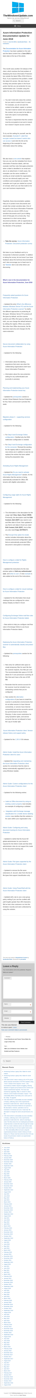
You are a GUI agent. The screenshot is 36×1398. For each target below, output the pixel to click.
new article (17, 158)
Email (5, 1011)
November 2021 (8, 1258)
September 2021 (8, 1262)
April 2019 (7, 1320)
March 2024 (7, 1202)
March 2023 (7, 1226)
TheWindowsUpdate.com (18, 15)
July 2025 (6, 1170)
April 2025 (7, 1176)
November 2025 (8, 1161)
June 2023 (7, 1220)
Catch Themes (22, 1395)
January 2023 (7, 1230)
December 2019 (8, 1304)
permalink (23, 959)
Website (6, 1018)
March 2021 (7, 1274)
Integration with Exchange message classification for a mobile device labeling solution (19, 813)
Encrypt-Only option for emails (18, 535)
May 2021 (6, 1270)
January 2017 (7, 1375)
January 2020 (7, 1302)
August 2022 (7, 1240)
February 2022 (8, 1252)
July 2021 (6, 1266)
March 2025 (7, 1178)
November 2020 (8, 1282)
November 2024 (8, 1186)
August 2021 (7, 1264)
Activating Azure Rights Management (15, 466)
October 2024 (7, 1188)
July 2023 (6, 1218)
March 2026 (7, 1153)
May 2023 (6, 1222)
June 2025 (7, 1172)
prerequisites (17, 397)
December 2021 (8, 1256)
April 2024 (7, 1200)
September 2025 (8, 1165)
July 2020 (6, 1290)
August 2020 (7, 1288)
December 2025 (8, 1159)
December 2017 (8, 1352)
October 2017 (7, 1356)
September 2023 (8, 1214)
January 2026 (7, 1157)
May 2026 (6, 1149)
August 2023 (7, 1216)
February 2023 (8, 1228)
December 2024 (8, 1184)
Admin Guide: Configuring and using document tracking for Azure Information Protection (16, 830)
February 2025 (8, 1180)
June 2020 (7, 1292)
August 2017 (7, 1360)
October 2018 (7, 1332)
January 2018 (7, 1350)
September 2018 (8, 1334)
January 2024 (7, 1206)
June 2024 (7, 1196)
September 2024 (8, 1190)
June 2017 (7, 1365)
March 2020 (7, 1298)
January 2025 (7, 1182)
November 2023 (8, 1210)
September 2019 (8, 1310)
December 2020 (8, 1280)
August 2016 (7, 1385)
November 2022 (8, 1234)
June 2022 (7, 1244)
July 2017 (6, 1362)
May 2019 (6, 1318)
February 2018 (8, 1348)
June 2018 (7, 1340)
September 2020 (8, 1286)
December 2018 (8, 1328)
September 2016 (8, 1383)
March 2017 (7, 1371)
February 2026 (8, 1155)
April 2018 (7, 1344)
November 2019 (8, 1306)
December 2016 (8, 1377)
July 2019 (6, 1314)
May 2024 (6, 1198)
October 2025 (7, 1163)
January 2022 (7, 1254)
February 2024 (8, 1204)
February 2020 (8, 1300)
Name (6, 1004)
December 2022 (8, 1232)
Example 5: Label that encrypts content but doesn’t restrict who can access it (16, 138)
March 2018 (7, 1346)
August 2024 (7, 1192)
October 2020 (7, 1284)
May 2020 (6, 1294)
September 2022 (8, 1238)
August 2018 (7, 1336)
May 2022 (6, 1246)
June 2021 (7, 1268)
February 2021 (8, 1276)
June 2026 (7, 1147)
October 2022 (7, 1236)
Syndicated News (22, 42)
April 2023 (7, 1224)
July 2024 (6, 1194)
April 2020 (7, 1296)
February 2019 (8, 1324)
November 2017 (8, 1354)
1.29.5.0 (18, 739)
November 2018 (8, 1330)
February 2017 (8, 1373)
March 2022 (7, 1250)
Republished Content (21, 957)
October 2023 (7, 1212)
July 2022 (6, 1242)
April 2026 (7, 1151)
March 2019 (7, 1322)
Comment (7, 978)
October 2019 (7, 1308)
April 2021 (7, 1272)
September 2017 (8, 1358)
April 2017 (7, 1369)
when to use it (14, 574)
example (28, 574)
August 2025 (7, 1168)
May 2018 (6, 1342)
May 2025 (6, 1174)
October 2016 (7, 1381)
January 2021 (7, 1278)
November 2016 (8, 1379)
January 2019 (7, 1326)
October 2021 (7, 1260)
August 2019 (7, 1312)
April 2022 (7, 1248)
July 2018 (6, 1338)
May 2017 (6, 1367)
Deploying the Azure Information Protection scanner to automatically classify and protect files (18, 644)
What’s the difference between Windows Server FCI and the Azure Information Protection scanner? (18, 306)
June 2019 (7, 1316)
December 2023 (8, 1208)
